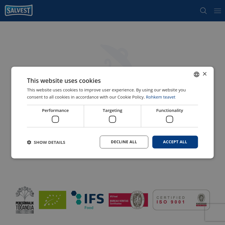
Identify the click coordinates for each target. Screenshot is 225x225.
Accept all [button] (175, 141)
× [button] (204, 74)
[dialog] (112, 112)
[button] (46, 142)
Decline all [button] (124, 141)
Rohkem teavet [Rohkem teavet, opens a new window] (161, 97)
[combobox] (197, 74)
